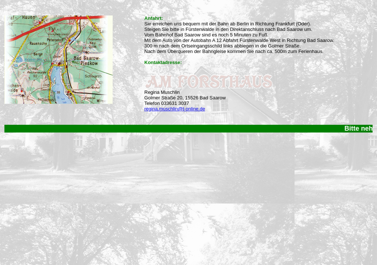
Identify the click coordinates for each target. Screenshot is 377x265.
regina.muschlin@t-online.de (174, 109)
